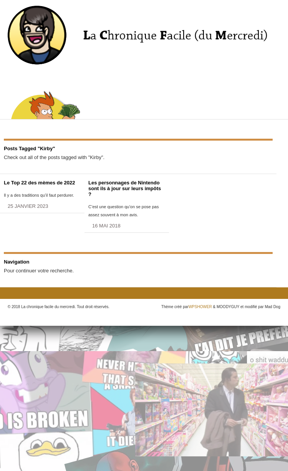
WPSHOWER (200, 307)
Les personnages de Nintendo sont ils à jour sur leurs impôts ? (124, 188)
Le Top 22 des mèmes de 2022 (39, 183)
